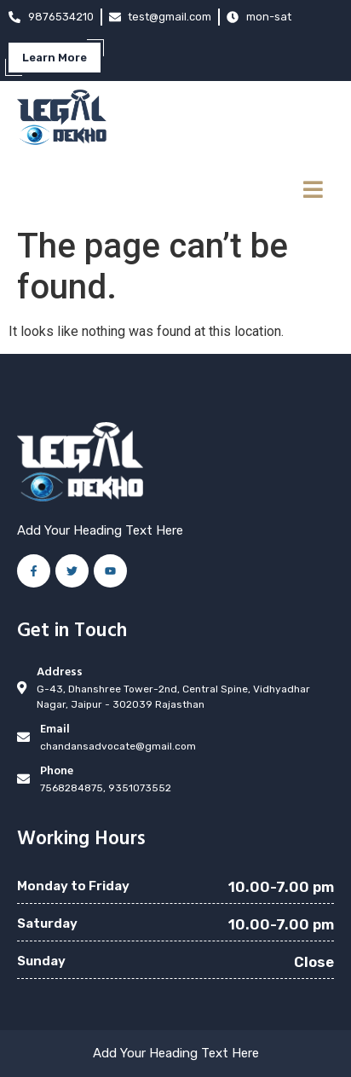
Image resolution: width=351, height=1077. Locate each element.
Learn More (54, 57)
